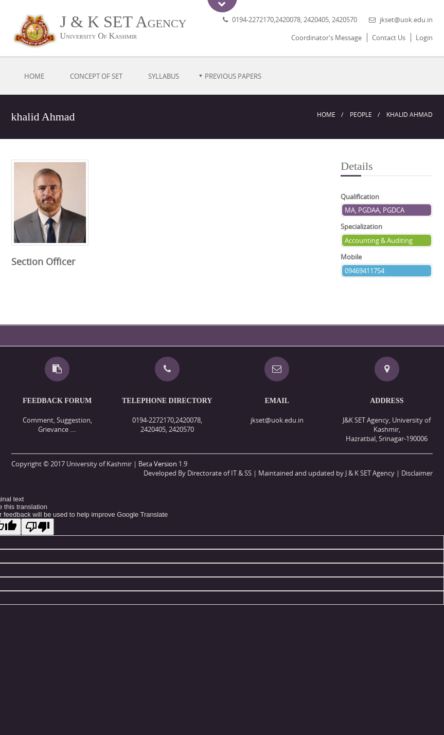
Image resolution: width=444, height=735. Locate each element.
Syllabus (163, 76)
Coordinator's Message (326, 37)
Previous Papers (233, 76)
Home (34, 76)
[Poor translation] (37, 526)
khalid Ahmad (409, 114)
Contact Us (388, 37)
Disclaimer (417, 473)
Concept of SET (96, 76)
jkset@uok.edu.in (406, 19)
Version (165, 463)
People (361, 114)
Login (424, 37)
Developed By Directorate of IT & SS (198, 473)
